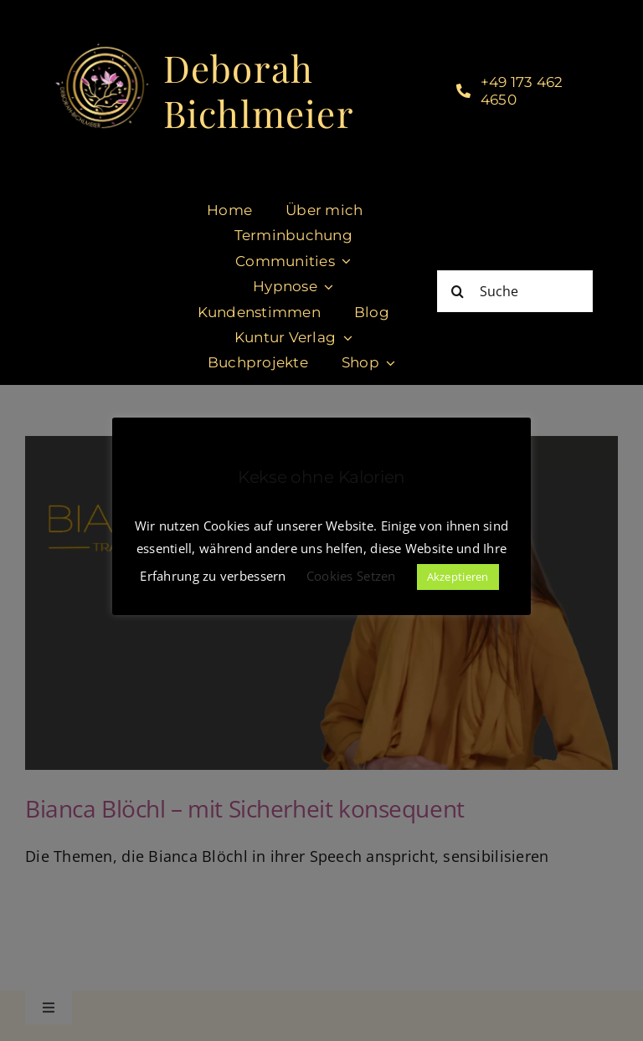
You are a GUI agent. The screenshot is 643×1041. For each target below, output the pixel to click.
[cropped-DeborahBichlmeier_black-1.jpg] (101, 48)
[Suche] (515, 291)
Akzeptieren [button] (458, 576)
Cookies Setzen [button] (351, 575)
